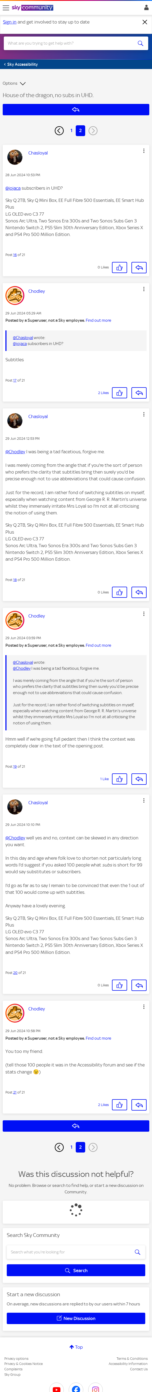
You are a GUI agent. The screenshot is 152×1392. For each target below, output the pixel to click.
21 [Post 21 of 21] (14, 1092)
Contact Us (139, 1369)
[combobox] (69, 43)
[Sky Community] (33, 8)
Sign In (145, 9)
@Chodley (15, 451)
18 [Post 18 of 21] (15, 580)
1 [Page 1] (71, 130)
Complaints (13, 1369)
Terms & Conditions (132, 1359)
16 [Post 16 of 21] (15, 255)
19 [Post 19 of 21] (15, 766)
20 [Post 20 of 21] (15, 973)
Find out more (98, 320)
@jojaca (13, 188)
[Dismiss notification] (145, 22)
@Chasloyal (23, 337)
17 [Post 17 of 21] (14, 380)
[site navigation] (6, 7)
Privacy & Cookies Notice (23, 1364)
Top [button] (79, 1347)
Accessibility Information (128, 1364)
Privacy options (16, 1359)
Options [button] (10, 83)
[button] (144, 150)
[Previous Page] (59, 130)
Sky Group (12, 1375)
